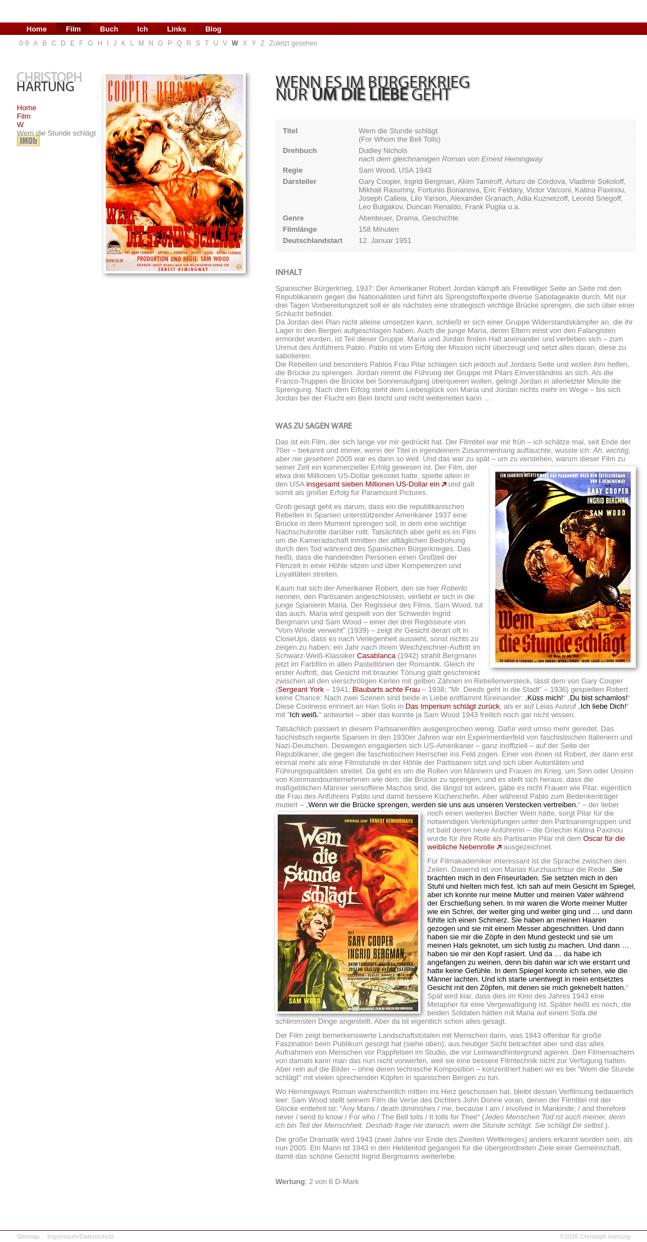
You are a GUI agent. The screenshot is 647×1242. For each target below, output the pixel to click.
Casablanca (376, 655)
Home (27, 108)
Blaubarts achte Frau (386, 689)
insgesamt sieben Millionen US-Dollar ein (373, 484)
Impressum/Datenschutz (80, 1236)
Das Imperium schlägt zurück (452, 706)
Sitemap (28, 1236)
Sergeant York (301, 689)
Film (24, 116)
